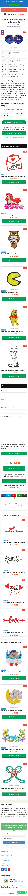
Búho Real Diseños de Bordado (10, 254)
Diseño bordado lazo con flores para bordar (14, 788)
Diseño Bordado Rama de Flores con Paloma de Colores (14, 749)
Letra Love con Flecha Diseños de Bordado (14, 632)
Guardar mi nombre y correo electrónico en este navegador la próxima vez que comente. (13, 446)
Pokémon (19, 25)
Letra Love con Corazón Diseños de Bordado (14, 602)
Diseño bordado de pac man (9, 292)
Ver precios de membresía (14, 133)
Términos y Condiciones (7, 858)
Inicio (3, 25)
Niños (22, 506)
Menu (14, 10)
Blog (2, 863)
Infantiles (14, 25)
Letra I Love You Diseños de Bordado (14, 542)
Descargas (7, 25)
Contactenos (4, 865)
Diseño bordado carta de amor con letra (13, 176)
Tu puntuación (6, 416)
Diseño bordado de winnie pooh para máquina (14, 331)
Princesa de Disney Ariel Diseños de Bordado (14, 215)
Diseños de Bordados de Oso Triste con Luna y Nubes (14, 672)
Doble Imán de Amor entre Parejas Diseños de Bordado (14, 572)
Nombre (4, 391)
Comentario (5, 421)
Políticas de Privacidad (11, 845)
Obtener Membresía (6, 860)
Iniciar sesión (14, 139)
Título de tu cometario (8, 408)
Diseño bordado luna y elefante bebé (12, 710)
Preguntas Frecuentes (7, 855)
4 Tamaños (12, 504)
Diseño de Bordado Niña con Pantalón (12, 370)
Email (3, 399)
